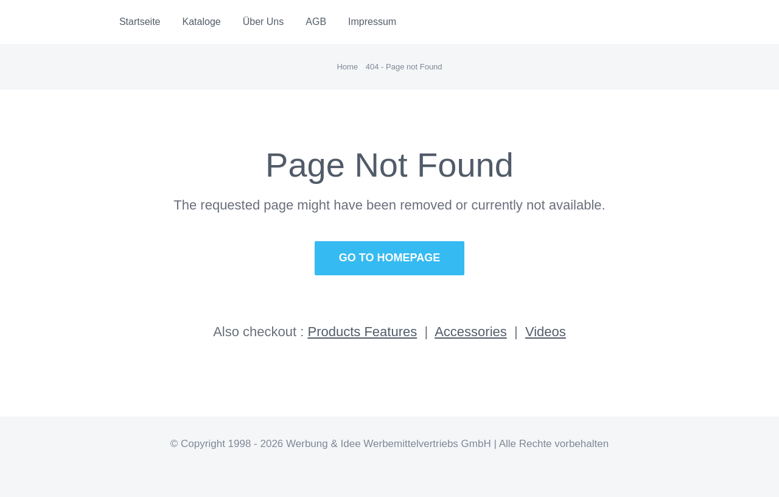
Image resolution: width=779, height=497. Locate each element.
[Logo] (61, 18)
